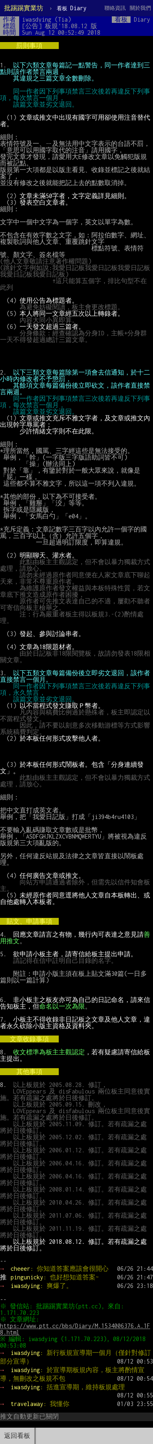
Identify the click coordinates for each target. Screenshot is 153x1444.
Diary (71, 7)
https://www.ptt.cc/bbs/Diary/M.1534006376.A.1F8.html (75, 1329)
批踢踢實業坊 (23, 7)
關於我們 (140, 8)
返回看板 (17, 1435)
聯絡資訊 (115, 8)
